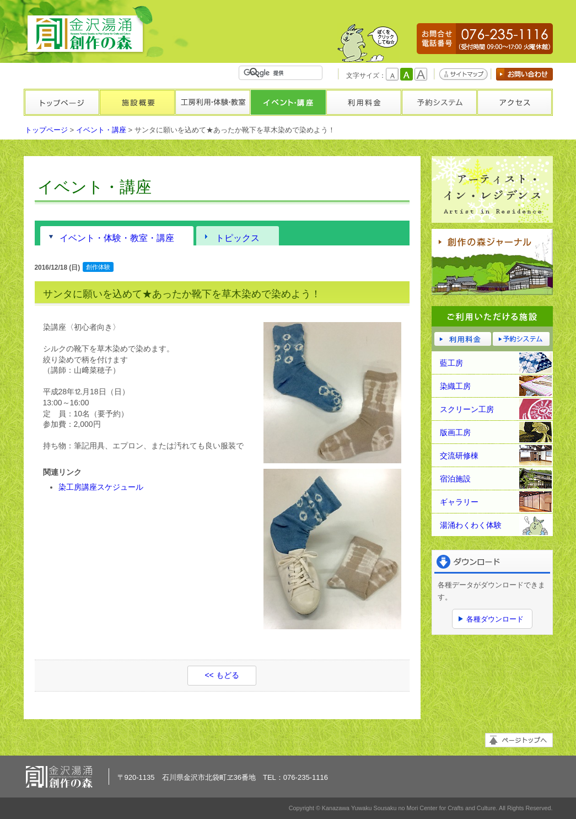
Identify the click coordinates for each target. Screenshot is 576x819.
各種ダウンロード (495, 619)
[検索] (283, 72)
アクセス (514, 102)
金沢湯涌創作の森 (89, 30)
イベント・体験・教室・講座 (117, 238)
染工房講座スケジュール (100, 487)
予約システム (439, 102)
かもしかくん (368, 42)
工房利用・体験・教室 (212, 102)
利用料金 (363, 102)
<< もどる (221, 675)
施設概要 (137, 102)
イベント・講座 (288, 102)
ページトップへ (519, 740)
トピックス (238, 238)
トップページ (61, 102)
